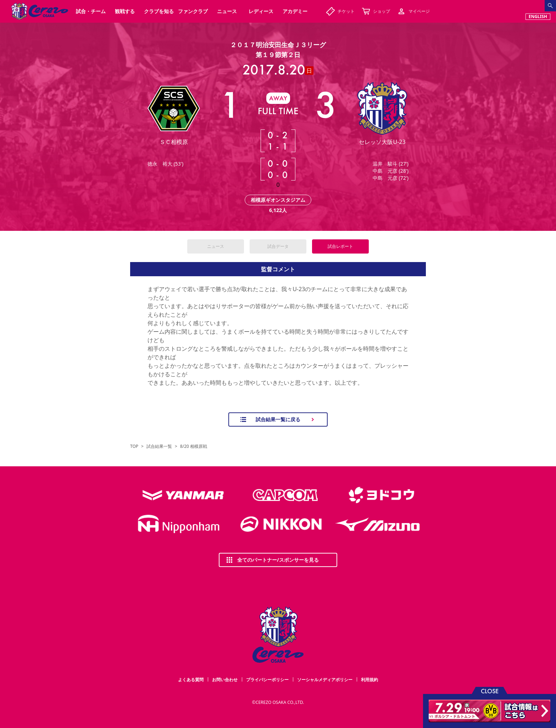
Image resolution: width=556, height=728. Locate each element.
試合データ (278, 246)
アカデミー (295, 11)
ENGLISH (538, 16)
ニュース (215, 246)
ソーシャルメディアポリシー (324, 680)
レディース (261, 11)
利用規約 (369, 680)
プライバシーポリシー (267, 680)
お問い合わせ (225, 680)
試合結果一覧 (159, 446)
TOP (134, 446)
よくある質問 (191, 680)
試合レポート (340, 246)
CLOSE (490, 690)
